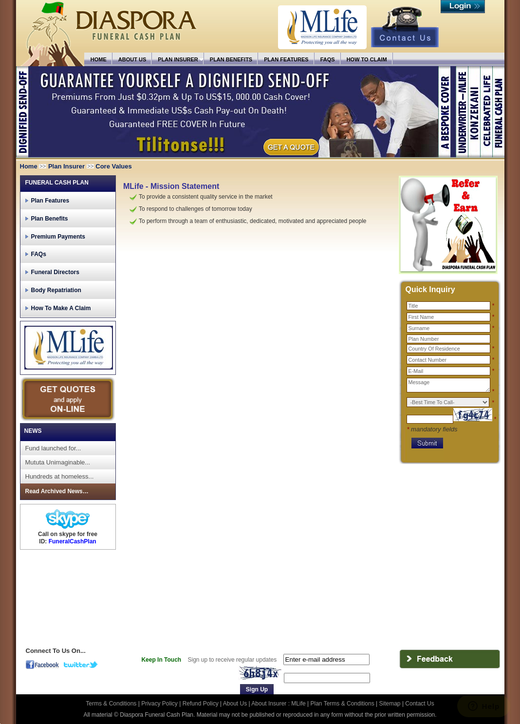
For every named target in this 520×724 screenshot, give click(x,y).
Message (448, 385)
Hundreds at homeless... (59, 476)
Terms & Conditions (112, 703)
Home (28, 166)
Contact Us (419, 703)
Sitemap (390, 703)
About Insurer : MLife (278, 703)
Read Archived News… (57, 491)
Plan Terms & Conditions (342, 703)
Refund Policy (201, 703)
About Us (235, 703)
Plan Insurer (66, 166)
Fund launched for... (53, 448)
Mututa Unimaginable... (58, 462)
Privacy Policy (160, 703)
